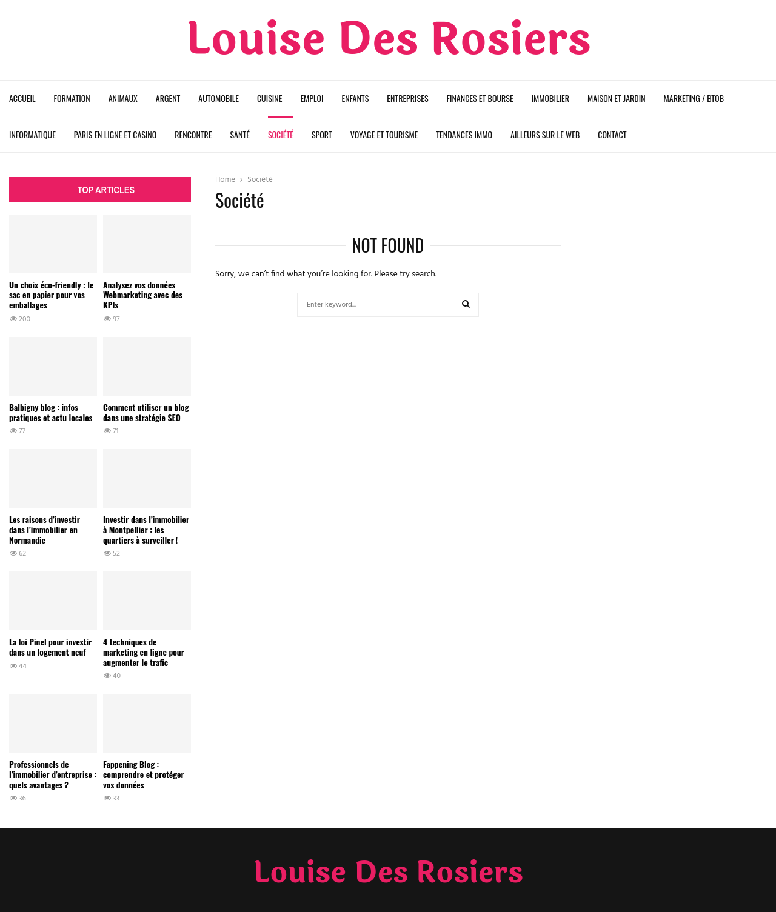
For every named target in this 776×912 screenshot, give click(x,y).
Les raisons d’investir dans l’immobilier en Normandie (44, 529)
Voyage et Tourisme (384, 134)
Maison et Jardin (616, 98)
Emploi (311, 98)
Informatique (32, 134)
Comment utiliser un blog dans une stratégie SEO (146, 412)
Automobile (218, 98)
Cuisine (269, 98)
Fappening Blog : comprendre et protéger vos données (143, 774)
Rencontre (193, 134)
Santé (240, 134)
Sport (322, 134)
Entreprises (407, 98)
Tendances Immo (464, 134)
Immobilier (550, 98)
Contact (612, 134)
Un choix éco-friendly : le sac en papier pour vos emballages (51, 294)
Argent (168, 98)
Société (280, 134)
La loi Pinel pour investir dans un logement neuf (50, 646)
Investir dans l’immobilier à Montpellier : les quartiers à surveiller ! (146, 529)
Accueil (22, 98)
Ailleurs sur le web (545, 134)
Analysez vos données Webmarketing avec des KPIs (142, 294)
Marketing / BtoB (694, 98)
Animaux (123, 98)
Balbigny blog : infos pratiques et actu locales (50, 412)
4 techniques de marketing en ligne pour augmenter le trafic (143, 651)
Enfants (355, 98)
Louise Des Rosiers (387, 40)
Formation (72, 98)
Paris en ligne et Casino (115, 134)
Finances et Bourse (480, 98)
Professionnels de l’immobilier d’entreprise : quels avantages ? (52, 774)
